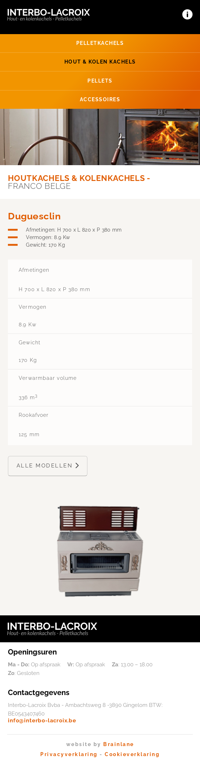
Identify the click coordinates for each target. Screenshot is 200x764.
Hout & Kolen (100, 62)
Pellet (100, 43)
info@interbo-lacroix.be (42, 720)
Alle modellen (48, 465)
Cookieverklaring (132, 754)
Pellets (100, 81)
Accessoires (100, 99)
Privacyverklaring (69, 754)
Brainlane (118, 744)
